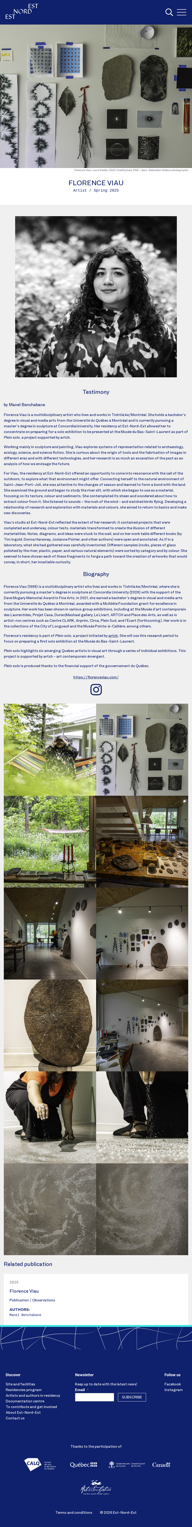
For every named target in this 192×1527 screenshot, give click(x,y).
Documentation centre (25, 1401)
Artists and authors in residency (33, 1396)
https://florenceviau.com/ (96, 677)
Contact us (15, 1418)
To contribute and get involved (31, 1407)
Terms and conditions (73, 1513)
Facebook (173, 1384)
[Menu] (181, 12)
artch (113, 636)
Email (82, 1390)
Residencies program (24, 1390)
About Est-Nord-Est (23, 1413)
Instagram (174, 1390)
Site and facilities (20, 1384)
